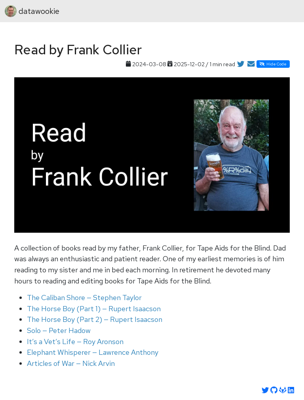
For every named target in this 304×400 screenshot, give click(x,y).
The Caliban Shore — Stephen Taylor (84, 297)
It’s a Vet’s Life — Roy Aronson (75, 341)
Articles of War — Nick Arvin (71, 363)
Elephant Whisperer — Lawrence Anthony (92, 352)
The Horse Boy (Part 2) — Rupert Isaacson (94, 319)
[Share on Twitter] (240, 64)
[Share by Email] (251, 64)
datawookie (32, 11)
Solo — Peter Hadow (59, 330)
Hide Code (273, 64)
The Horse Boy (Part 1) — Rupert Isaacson (94, 309)
